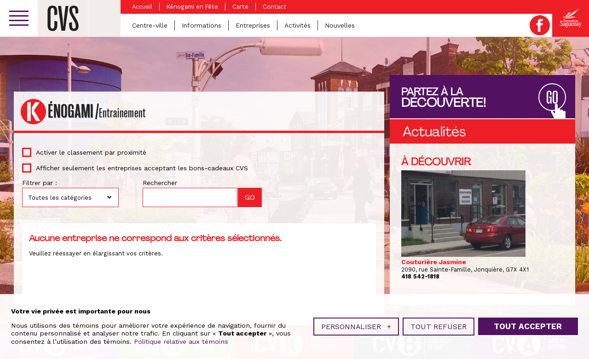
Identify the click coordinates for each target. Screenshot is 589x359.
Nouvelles (340, 25)
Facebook (540, 25)
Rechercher (160, 182)
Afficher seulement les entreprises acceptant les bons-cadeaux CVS (142, 168)
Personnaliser (356, 325)
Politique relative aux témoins (181, 340)
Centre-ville (149, 25)
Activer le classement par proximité (91, 152)
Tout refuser (438, 325)
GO (552, 97)
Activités (297, 25)
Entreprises (253, 25)
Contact (274, 6)
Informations (201, 25)
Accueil (142, 6)
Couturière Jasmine (433, 262)
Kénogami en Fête (192, 6)
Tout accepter (528, 325)
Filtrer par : (39, 182)
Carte (240, 6)
